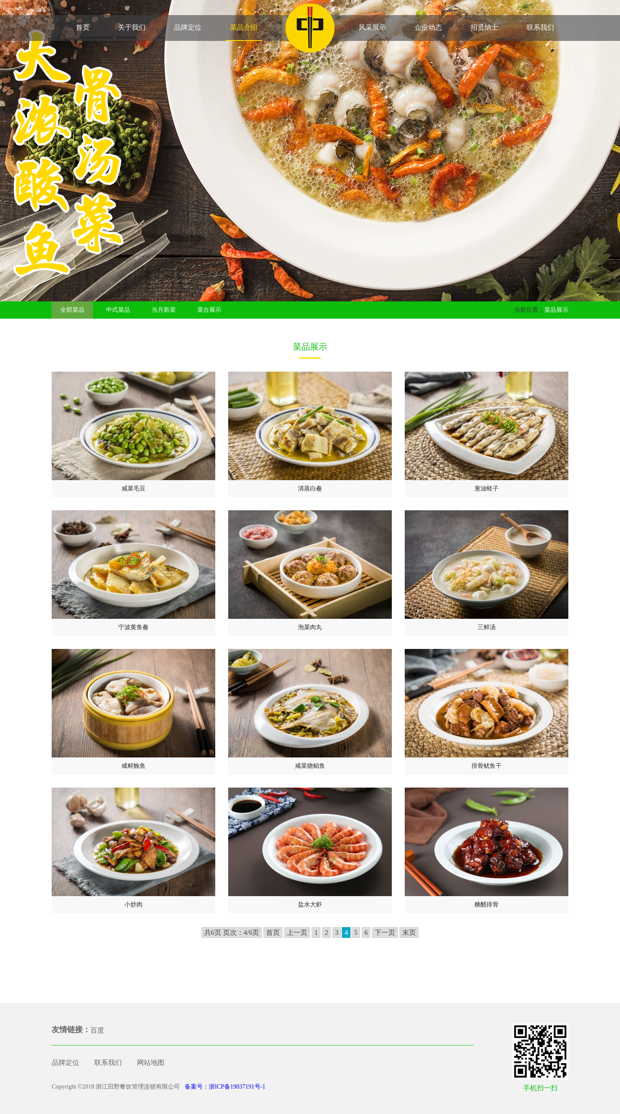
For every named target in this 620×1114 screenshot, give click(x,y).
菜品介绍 (243, 27)
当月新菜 (164, 310)
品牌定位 (188, 27)
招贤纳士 (484, 27)
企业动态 (428, 27)
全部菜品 (72, 310)
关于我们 (132, 27)
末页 (409, 932)
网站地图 (150, 1062)
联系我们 (540, 27)
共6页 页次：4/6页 (231, 932)
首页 (83, 27)
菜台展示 (209, 310)
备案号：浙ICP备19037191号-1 (224, 1086)
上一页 (297, 932)
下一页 (385, 932)
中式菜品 (118, 310)
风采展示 (372, 27)
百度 (97, 1030)
